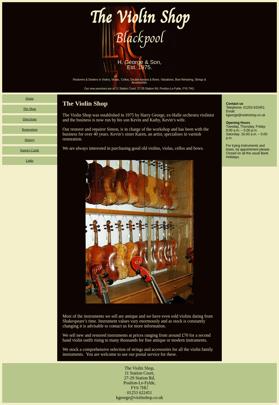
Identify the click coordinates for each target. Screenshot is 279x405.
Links (30, 160)
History (30, 140)
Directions (30, 119)
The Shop (29, 109)
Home (30, 98)
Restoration (30, 129)
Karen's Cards (29, 150)
